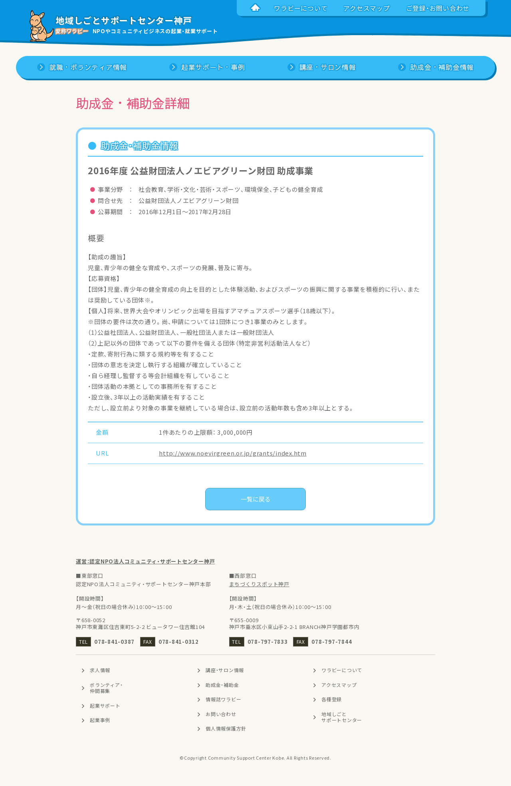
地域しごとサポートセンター (341, 717)
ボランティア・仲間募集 (106, 688)
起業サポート (105, 705)
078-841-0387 (114, 641)
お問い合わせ (221, 714)
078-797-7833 (268, 641)
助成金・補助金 (222, 684)
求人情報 (100, 670)
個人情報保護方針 (226, 728)
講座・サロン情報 (225, 670)
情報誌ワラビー (223, 699)
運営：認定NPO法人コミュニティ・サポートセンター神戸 (145, 561)
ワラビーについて (341, 670)
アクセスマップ (339, 684)
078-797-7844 (331, 641)
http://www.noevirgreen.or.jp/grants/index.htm (233, 453)
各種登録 (331, 699)
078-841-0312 (178, 641)
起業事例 (100, 720)
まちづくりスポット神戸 (259, 584)
